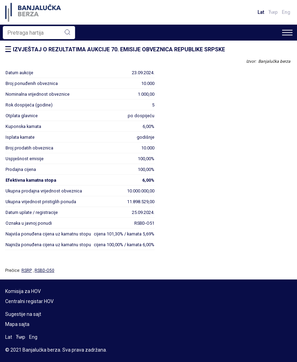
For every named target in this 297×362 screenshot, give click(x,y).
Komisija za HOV (23, 291)
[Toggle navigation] (287, 33)
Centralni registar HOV (29, 301)
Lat (261, 12)
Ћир (273, 12)
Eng (286, 12)
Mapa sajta (17, 324)
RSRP (26, 270)
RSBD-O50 (44, 270)
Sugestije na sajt (23, 314)
